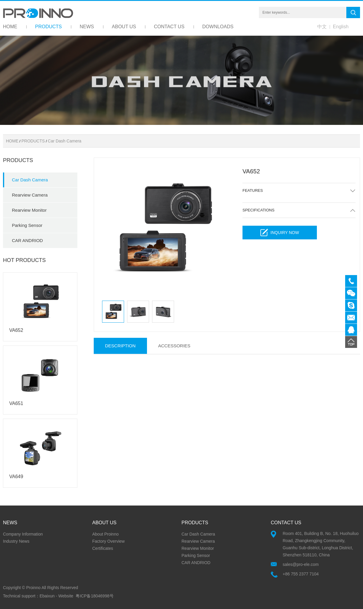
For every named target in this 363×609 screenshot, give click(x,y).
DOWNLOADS (218, 26)
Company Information (23, 534)
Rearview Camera (30, 194)
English (340, 26)
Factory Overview (108, 541)
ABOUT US (124, 26)
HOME (10, 26)
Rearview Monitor (29, 210)
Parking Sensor (27, 225)
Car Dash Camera (65, 141)
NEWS (87, 26)
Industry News (16, 541)
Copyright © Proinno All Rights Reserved (40, 587)
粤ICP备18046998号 (95, 596)
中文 (322, 26)
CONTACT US (169, 26)
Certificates (102, 548)
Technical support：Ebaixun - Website (38, 596)
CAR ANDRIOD (27, 240)
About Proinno (105, 534)
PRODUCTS (48, 26)
